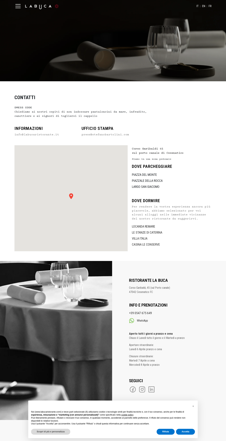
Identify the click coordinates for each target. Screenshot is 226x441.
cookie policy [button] (127, 415)
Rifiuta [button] (165, 431)
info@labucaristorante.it (36, 134)
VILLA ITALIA (139, 238)
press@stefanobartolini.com (105, 134)
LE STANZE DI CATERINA (147, 232)
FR (210, 6)
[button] (193, 406)
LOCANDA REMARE (143, 226)
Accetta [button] (185, 431)
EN (203, 6)
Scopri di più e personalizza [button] (51, 431)
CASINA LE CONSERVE (146, 244)
